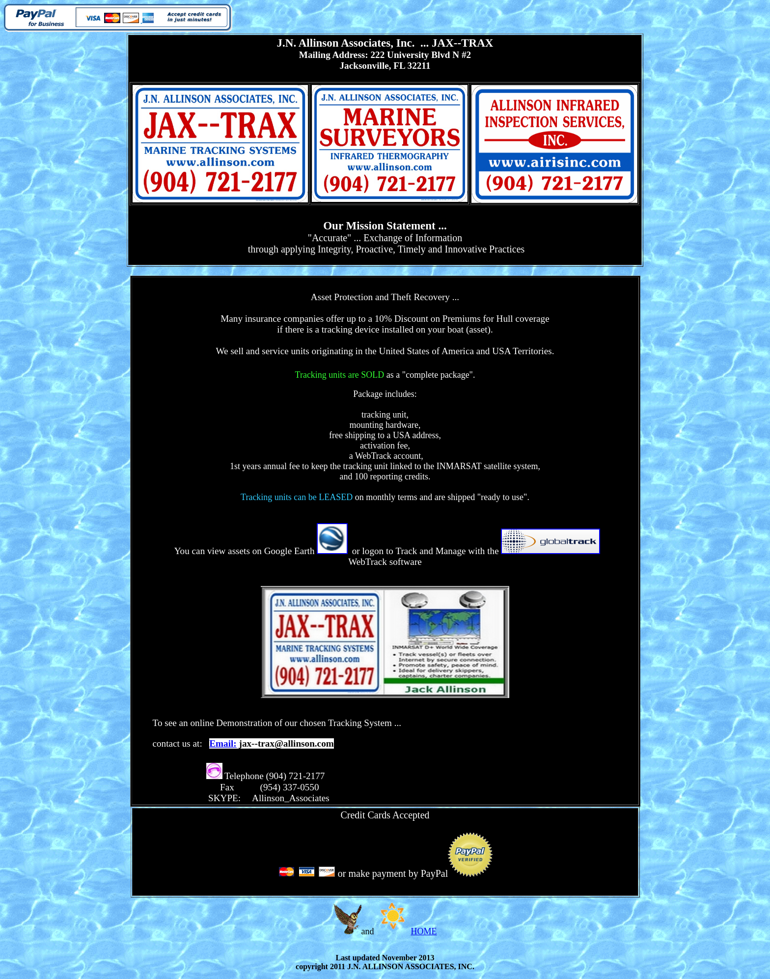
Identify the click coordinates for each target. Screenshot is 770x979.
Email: (222, 743)
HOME (424, 931)
